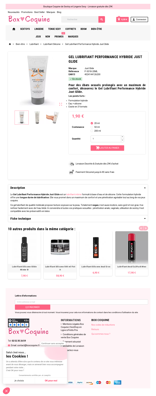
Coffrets (75, 29)
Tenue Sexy (59, 29)
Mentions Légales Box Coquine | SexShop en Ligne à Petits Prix (72, 327)
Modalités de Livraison (73, 346)
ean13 (72, 74)
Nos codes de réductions (103, 325)
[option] (24, 255)
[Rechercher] (83, 19)
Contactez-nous (70, 350)
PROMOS (135, 27)
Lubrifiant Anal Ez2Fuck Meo (131, 266)
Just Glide (89, 68)
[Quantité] (106, 138)
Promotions (27, 12)
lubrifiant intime (74, 194)
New (123, 29)
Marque (72, 68)
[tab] (78, 187)
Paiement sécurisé (72, 341)
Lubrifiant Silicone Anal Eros (96, 266)
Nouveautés (14, 12)
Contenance (78, 127)
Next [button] (146, 228)
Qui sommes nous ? (100, 334)
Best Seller (39, 12)
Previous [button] (141, 228)
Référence (74, 71)
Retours (95, 329)
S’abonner (33, 307)
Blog (59, 12)
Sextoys (30, 29)
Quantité (76, 139)
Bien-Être (101, 29)
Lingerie (43, 29)
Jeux (114, 29)
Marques (51, 12)
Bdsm (88, 29)
